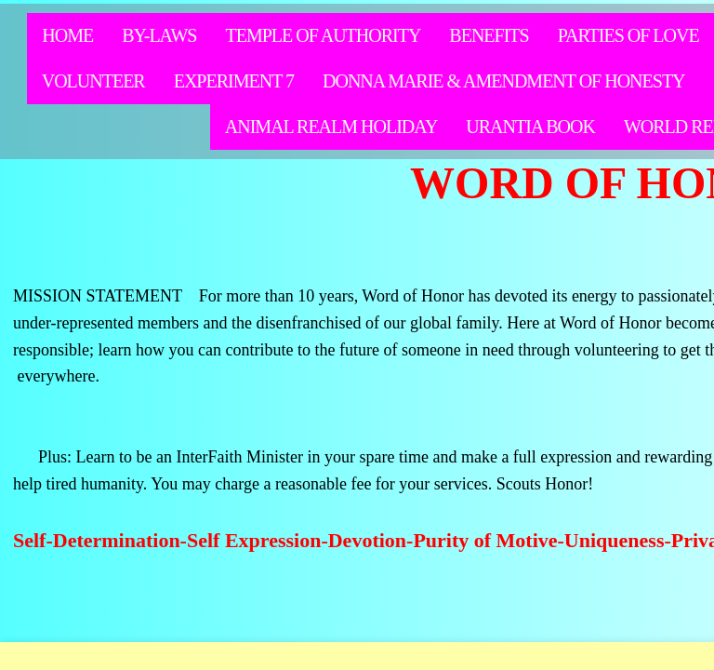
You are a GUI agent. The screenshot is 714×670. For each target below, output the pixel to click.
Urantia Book (530, 126)
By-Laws (159, 35)
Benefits (488, 35)
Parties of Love (628, 35)
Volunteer (93, 81)
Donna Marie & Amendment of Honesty (504, 81)
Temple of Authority (322, 35)
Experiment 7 (234, 81)
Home (67, 35)
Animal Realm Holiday (331, 126)
